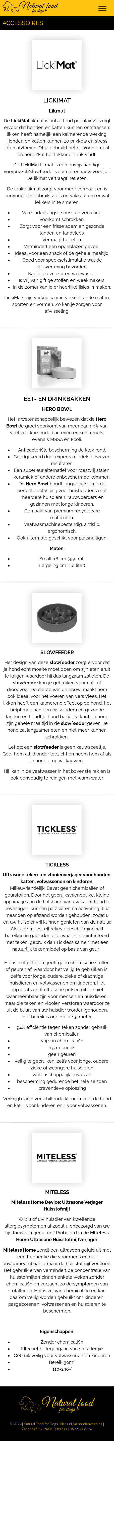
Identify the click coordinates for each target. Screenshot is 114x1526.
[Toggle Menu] (102, 8)
